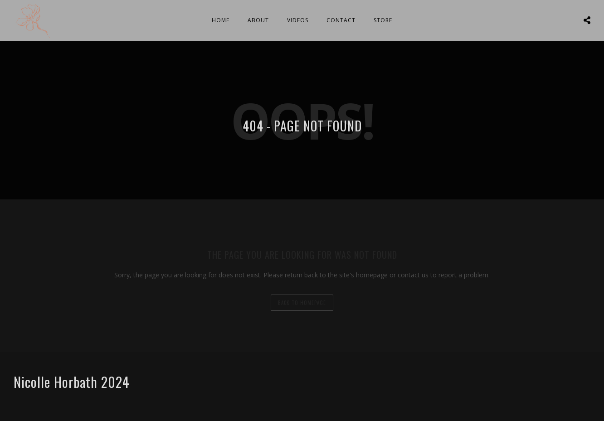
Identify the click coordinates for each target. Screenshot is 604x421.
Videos (297, 20)
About (258, 20)
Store (383, 20)
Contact (341, 20)
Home (220, 20)
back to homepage (302, 302)
